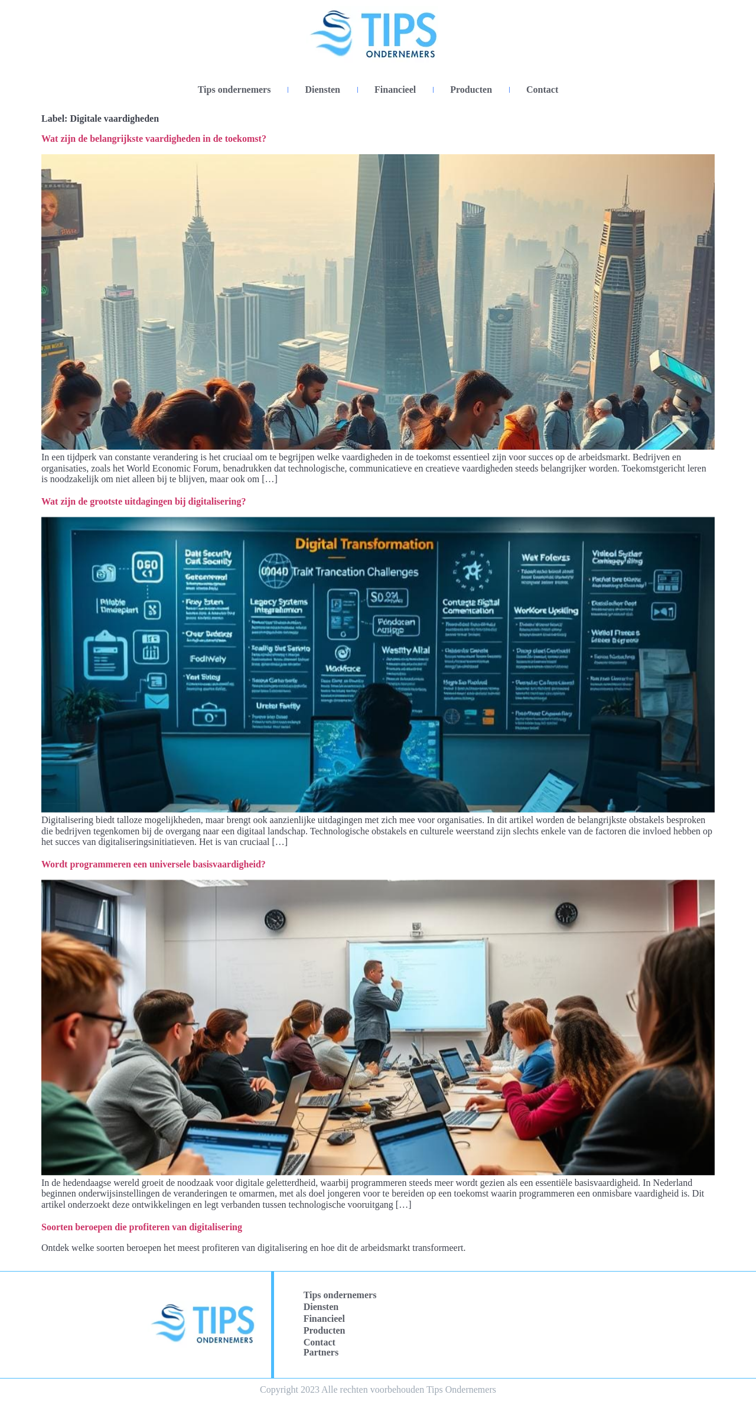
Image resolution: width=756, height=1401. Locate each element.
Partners (321, 1352)
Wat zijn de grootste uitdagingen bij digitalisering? (143, 501)
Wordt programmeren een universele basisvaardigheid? (153, 864)
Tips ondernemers (234, 89)
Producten (471, 89)
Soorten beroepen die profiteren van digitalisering (141, 1227)
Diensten (322, 89)
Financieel (395, 89)
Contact (542, 89)
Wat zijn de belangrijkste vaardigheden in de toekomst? (153, 139)
